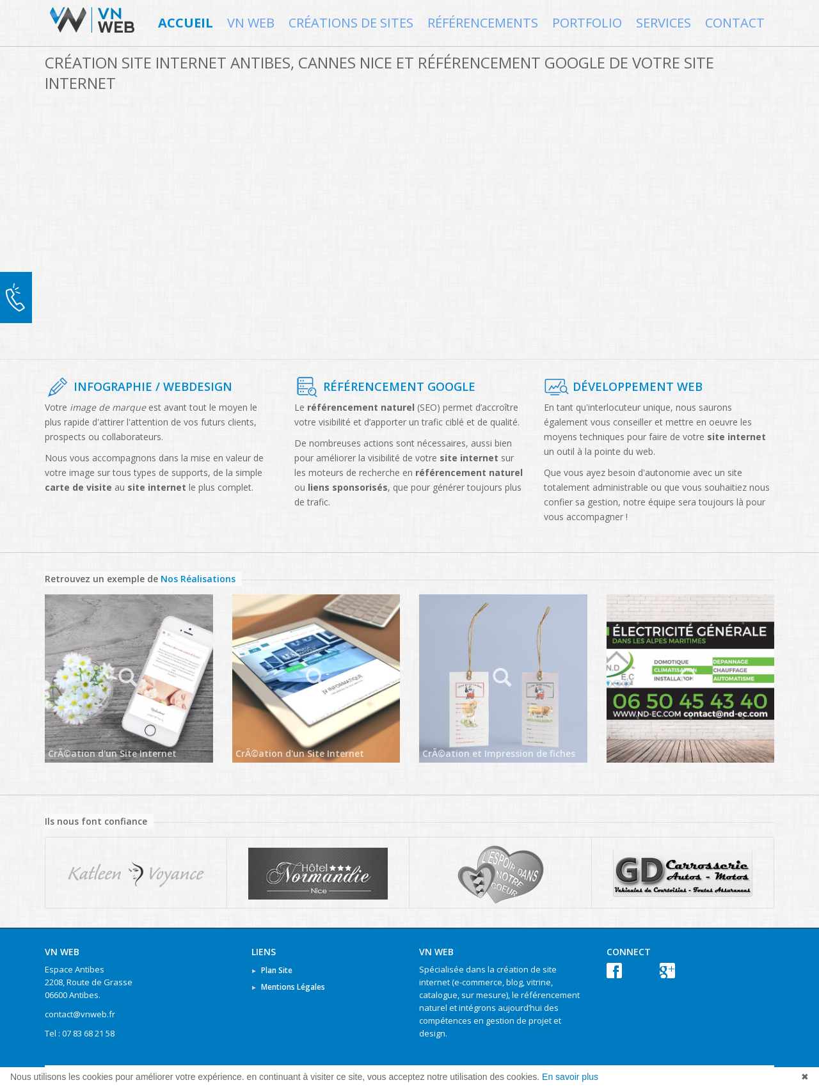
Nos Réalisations (198, 579)
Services (663, 23)
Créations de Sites (351, 23)
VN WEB (250, 23)
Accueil (185, 23)
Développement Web (638, 386)
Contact (735, 23)
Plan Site (276, 970)
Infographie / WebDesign (153, 386)
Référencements (482, 23)
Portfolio (587, 23)
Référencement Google (399, 386)
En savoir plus (570, 1077)
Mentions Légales (293, 986)
